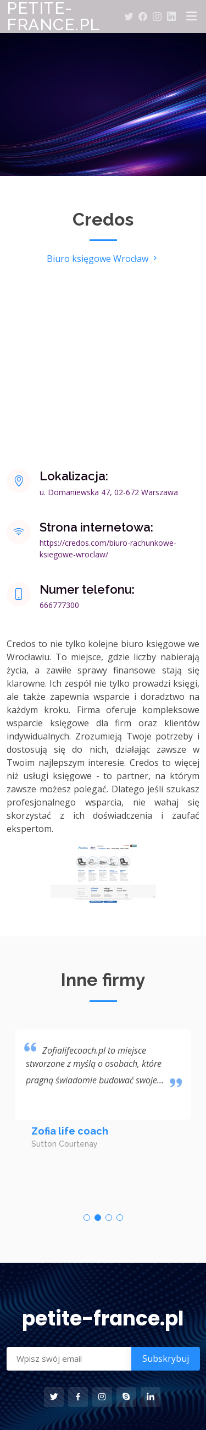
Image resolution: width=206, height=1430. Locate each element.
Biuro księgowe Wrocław (103, 259)
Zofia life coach (69, 1131)
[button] (86, 1217)
